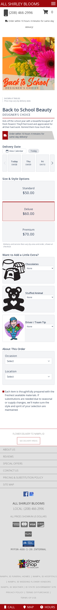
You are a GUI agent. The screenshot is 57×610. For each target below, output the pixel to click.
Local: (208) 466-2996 (28, 509)
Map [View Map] (28, 607)
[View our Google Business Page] (31, 495)
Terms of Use (28, 597)
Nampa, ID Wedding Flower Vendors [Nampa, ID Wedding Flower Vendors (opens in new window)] (29, 581)
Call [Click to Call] (9, 607)
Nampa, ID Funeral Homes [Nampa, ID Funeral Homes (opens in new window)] (15, 576)
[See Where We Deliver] (28, 440)
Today (34, 150)
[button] (48, 13)
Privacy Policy (15, 592)
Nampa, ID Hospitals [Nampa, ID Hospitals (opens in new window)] (45, 576)
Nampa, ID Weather (12, 587)
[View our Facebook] (25, 495)
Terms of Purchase (37, 592)
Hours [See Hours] (47, 607)
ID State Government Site (41, 587)
